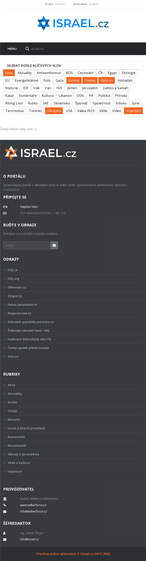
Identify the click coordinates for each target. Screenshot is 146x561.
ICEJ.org (70, 279)
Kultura (48, 95)
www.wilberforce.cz (33, 505)
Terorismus (14, 110)
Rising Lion (14, 103)
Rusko (33, 103)
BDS (69, 72)
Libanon (65, 95)
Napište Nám (29, 207)
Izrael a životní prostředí (70, 428)
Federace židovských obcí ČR (70, 339)
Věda (103, 110)
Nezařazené (70, 445)
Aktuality (25, 72)
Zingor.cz (70, 296)
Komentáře (28, 95)
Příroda (121, 95)
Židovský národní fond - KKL (70, 330)
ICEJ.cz (70, 270)
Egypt (112, 72)
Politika (104, 95)
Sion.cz (70, 356)
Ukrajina (54, 110)
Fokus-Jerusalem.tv (70, 305)
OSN (80, 95)
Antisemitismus (49, 72)
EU (7, 80)
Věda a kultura (70, 463)
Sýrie (135, 103)
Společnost (101, 103)
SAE (46, 103)
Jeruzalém (90, 88)
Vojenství (133, 110)
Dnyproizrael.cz (70, 313)
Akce (9, 72)
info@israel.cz (29, 539)
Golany (73, 80)
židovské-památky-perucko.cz (70, 322)
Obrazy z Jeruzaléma (70, 454)
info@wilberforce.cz (33, 511)
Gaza (59, 80)
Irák (36, 88)
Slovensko (62, 103)
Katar (9, 95)
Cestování (85, 72)
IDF (25, 88)
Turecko (35, 110)
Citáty (70, 411)
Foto (47, 80)
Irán (48, 88)
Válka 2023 (85, 110)
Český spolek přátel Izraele (70, 348)
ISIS (59, 88)
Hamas (89, 80)
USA (69, 110)
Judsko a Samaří (115, 88)
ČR (100, 72)
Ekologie (128, 72)
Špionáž (81, 103)
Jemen (72, 88)
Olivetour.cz (70, 287)
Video (116, 110)
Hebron (106, 80)
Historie (11, 88)
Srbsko (121, 103)
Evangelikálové (26, 80)
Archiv (70, 402)
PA (91, 95)
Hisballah (125, 80)
